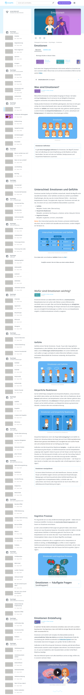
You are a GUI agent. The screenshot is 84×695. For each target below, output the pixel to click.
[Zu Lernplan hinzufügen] (35, 38)
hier (65, 257)
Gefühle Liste (47, 50)
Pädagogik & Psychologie (40, 42)
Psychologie (52, 42)
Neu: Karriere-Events (64, 2)
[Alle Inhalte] (74, 3)
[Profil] (78, 3)
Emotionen (59, 42)
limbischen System (65, 639)
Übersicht (38, 50)
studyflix (10, 3)
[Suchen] (53, 2)
